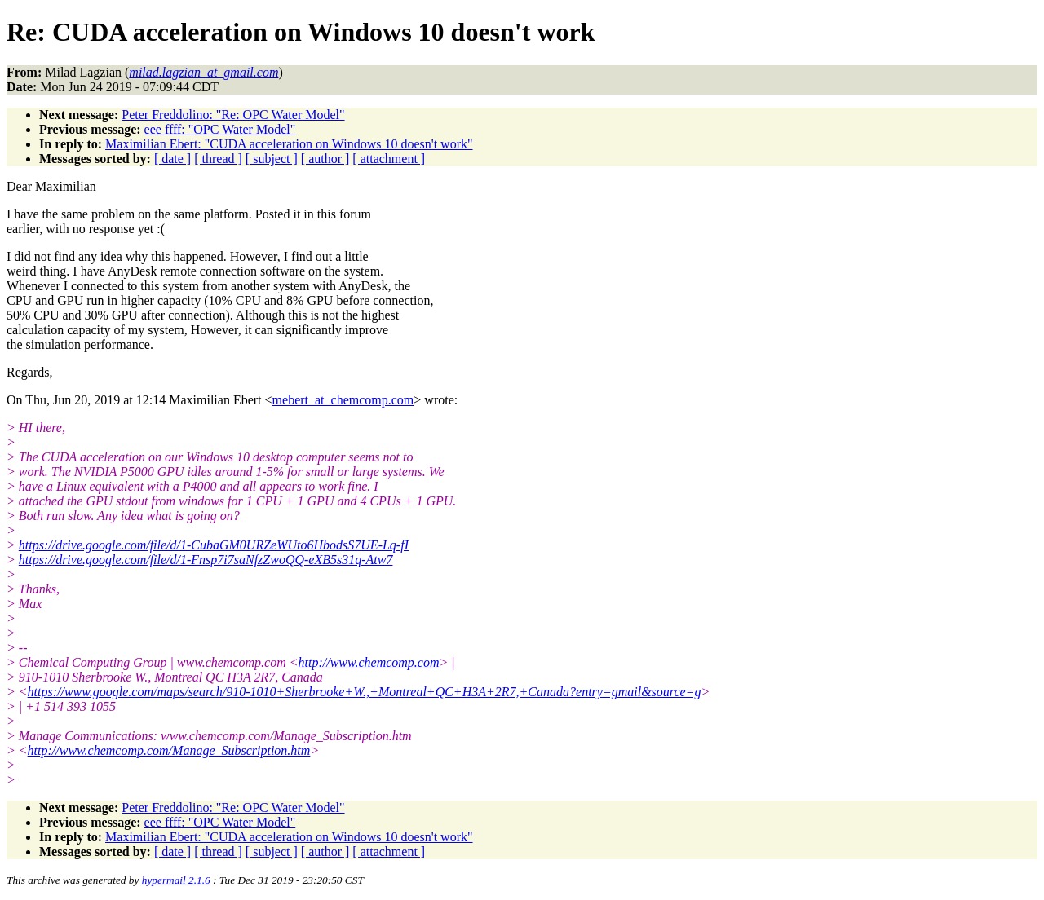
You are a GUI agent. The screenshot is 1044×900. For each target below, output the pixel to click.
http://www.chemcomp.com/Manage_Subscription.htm (169, 750)
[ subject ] (272, 158)
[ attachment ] (388, 158)
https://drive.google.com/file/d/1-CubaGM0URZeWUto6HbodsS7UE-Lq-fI (214, 545)
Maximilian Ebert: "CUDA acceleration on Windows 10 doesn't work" (288, 144)
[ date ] (172, 158)
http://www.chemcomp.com (369, 662)
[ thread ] (218, 158)
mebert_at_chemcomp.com (343, 400)
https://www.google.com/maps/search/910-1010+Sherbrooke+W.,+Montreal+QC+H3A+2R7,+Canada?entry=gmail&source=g (364, 692)
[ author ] (325, 158)
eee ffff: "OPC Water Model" (220, 129)
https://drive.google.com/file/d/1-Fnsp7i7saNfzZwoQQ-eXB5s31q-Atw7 (206, 560)
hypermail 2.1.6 (176, 880)
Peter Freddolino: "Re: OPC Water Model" (233, 114)
